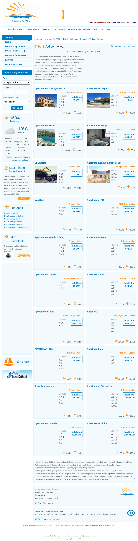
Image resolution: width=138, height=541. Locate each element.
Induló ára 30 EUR (77, 247)
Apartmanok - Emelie (46, 423)
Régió (5, 78)
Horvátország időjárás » (20, 160)
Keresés (46, 29)
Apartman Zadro (96, 274)
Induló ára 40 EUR (77, 98)
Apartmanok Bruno (45, 125)
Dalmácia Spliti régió (15, 46)
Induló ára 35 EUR (129, 135)
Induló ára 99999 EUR (129, 396)
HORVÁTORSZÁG (15, 29)
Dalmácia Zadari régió (16, 51)
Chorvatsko (74, 539)
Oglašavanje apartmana (48, 519)
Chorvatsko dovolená (68, 536)
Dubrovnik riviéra (13, 64)
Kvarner (9, 60)
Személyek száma (11, 97)
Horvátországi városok (13, 222)
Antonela (92, 311)
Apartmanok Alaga (97, 88)
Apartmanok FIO (96, 200)
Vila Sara (39, 200)
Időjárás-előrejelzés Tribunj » (18, 157)
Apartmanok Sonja (97, 125)
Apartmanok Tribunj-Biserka (50, 88)
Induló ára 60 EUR (129, 210)
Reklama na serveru (91, 525)
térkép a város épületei (124, 46)
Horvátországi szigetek (13, 225)
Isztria (8, 42)
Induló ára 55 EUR (77, 172)
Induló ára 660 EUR (77, 321)
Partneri (54, 539)
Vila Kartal (40, 163)
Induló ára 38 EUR (77, 359)
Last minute (59, 29)
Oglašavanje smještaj (64, 539)
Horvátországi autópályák (14, 216)
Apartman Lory (95, 349)
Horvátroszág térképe (12, 213)
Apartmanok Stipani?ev (99, 386)
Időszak (6, 88)
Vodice (49, 46)
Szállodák (98, 29)
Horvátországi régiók (12, 219)
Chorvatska (79, 536)
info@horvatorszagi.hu (75, 525)
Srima (99, 51)
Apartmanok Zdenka (45, 274)
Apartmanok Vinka (97, 423)
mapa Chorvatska (89, 536)
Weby (44, 536)
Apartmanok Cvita (44, 311)
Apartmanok (33, 29)
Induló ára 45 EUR (129, 98)
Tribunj (92, 51)
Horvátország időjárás (79, 29)
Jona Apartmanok (44, 386)
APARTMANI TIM (44, 349)
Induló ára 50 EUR (129, 172)
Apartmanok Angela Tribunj (49, 237)
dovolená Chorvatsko (54, 536)
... (53, 80)
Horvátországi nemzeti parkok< (16, 228)
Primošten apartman (47, 503)
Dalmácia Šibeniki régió (16, 55)
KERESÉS (17, 108)
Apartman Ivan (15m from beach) (104, 163)
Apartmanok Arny (96, 237)
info (108, 29)
